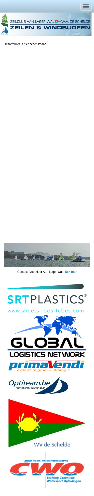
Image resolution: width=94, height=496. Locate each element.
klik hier (70, 272)
